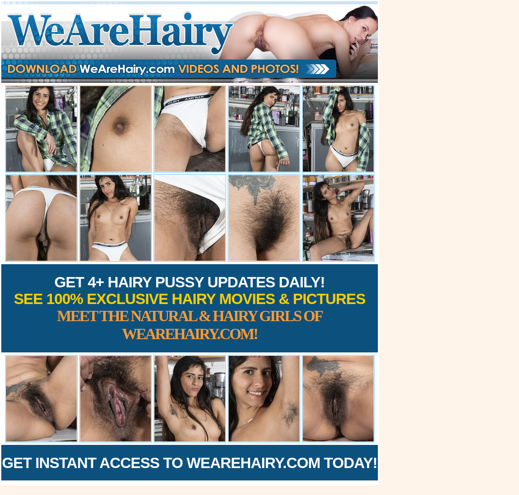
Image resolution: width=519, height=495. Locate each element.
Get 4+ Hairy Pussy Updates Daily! (189, 308)
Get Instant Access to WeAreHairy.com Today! (189, 462)
